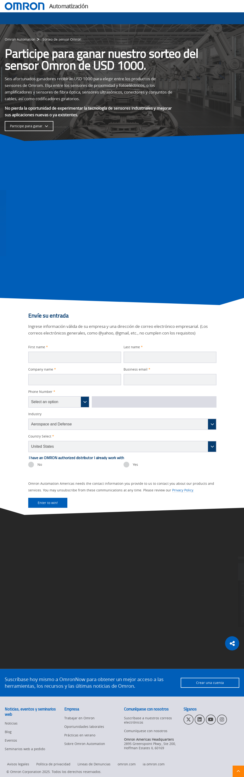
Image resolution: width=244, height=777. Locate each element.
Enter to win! (43, 502)
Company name (42, 369)
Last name (133, 347)
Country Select (41, 436)
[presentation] (31, 464)
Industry (34, 414)
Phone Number (41, 392)
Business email (137, 369)
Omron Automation (20, 39)
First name (38, 347)
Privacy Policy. (183, 490)
